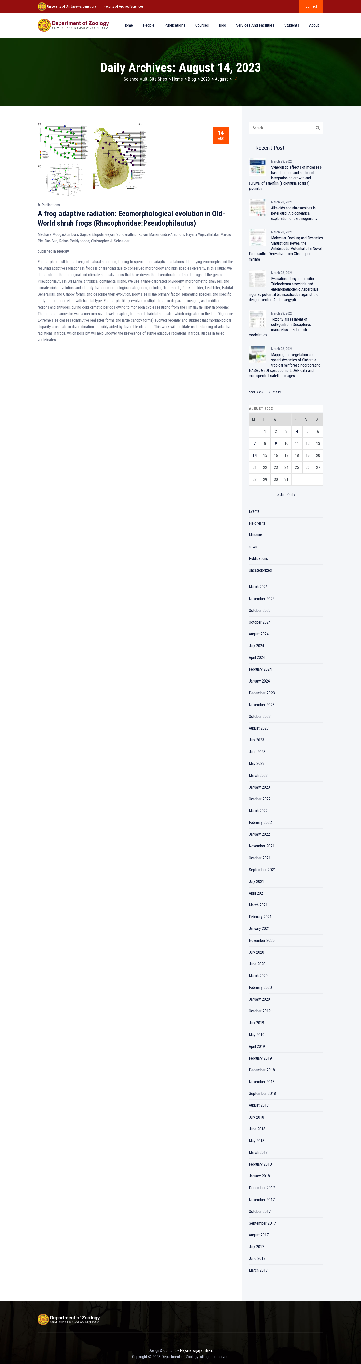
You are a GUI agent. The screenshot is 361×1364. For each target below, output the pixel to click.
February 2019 (260, 1058)
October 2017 (260, 1211)
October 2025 (260, 610)
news (253, 546)
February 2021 (260, 916)
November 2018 (262, 1081)
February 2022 (260, 822)
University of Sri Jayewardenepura (71, 6)
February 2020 (260, 987)
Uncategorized (260, 570)
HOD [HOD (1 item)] (267, 392)
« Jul (280, 494)
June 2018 (257, 1129)
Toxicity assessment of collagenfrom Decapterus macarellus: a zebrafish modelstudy (280, 327)
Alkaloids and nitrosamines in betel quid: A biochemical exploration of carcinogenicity (294, 213)
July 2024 (256, 645)
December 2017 (262, 1187)
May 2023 (256, 763)
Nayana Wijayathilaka (196, 1350)
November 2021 (262, 846)
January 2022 (259, 834)
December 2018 (262, 1070)
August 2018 (259, 1105)
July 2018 (256, 1117)
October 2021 (260, 858)
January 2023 (259, 787)
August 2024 (259, 634)
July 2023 (256, 740)
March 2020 (258, 975)
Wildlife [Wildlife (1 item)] (277, 392)
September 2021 (262, 869)
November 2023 (262, 704)
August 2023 (259, 728)
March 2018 (258, 1152)
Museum (255, 535)
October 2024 (260, 622)
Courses (202, 25)
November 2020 (262, 940)
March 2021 (258, 905)
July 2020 (256, 952)
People (148, 25)
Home (128, 25)
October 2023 (260, 716)
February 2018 (260, 1164)
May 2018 (256, 1140)
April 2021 (257, 893)
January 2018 (259, 1176)
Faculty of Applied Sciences (124, 6)
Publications (174, 25)
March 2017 (258, 1270)
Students (291, 25)
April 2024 (257, 657)
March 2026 (258, 586)
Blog (222, 25)
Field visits (257, 523)
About (314, 25)
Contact (311, 6)
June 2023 (257, 751)
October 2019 (260, 1011)
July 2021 (256, 881)
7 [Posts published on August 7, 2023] (255, 443)
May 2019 (256, 1034)
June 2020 (257, 964)
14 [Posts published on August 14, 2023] (255, 455)
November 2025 (262, 598)
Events (254, 511)
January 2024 (259, 681)
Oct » (291, 494)
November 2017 (262, 1199)
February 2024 (260, 669)
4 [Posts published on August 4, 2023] (297, 431)
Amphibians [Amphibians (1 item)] (256, 392)
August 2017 (259, 1235)
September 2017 (262, 1223)
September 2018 (262, 1093)
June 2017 (257, 1258)
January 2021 (259, 928)
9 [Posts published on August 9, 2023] (276, 443)
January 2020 (259, 999)
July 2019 (256, 1022)
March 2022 (258, 810)
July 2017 (256, 1246)
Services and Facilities (255, 25)
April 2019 (257, 1046)
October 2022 (260, 799)
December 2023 (262, 693)
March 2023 (258, 775)
